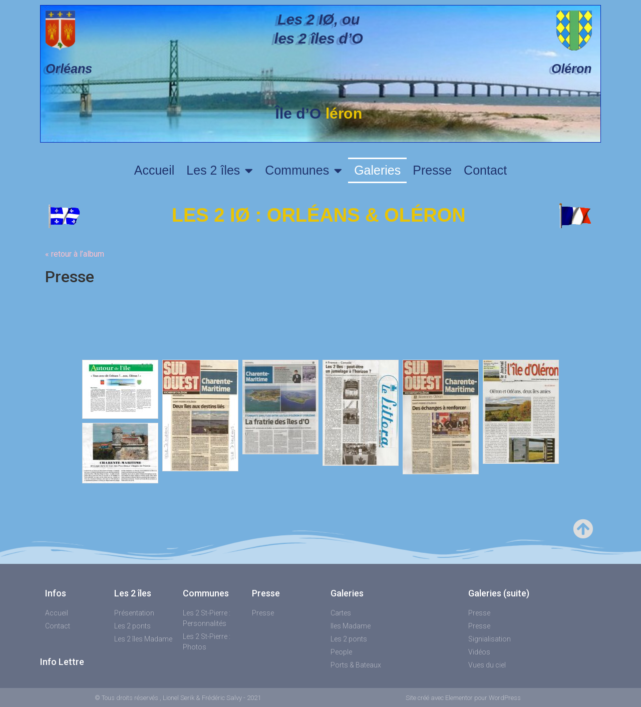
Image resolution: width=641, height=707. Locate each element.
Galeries (377, 170)
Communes (303, 170)
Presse (432, 170)
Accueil (154, 170)
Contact (485, 170)
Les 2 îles (219, 170)
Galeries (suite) (498, 593)
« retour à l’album (74, 254)
